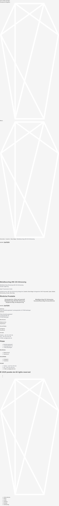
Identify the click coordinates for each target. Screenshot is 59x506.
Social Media (3, 292)
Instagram (2, 295)
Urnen (4, 466)
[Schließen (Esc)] (13, 503)
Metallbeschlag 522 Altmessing (44, 266)
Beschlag (12, 259)
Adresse (2, 275)
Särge (4, 465)
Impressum (2, 290)
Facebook (2, 296)
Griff (41, 258)
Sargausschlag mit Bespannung (15, 269)
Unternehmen (6, 463)
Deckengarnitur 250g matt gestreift (15, 266)
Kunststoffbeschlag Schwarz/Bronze (44, 267)
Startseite (2, 239)
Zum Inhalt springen (5, 0)
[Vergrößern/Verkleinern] (1, 503)
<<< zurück (5, 242)
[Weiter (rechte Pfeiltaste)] (5, 505)
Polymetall (45, 258)
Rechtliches (3, 286)
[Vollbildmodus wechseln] (5, 503)
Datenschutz (3, 288)
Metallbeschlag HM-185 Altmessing (15, 267)
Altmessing (2, 259)
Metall (53, 258)
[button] (29, 275)
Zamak (7, 259)
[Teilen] (9, 503)
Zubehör (8, 239)
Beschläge (13, 239)
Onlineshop (6, 471)
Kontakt (2, 299)
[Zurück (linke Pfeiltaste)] (1, 505)
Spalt (50, 258)
